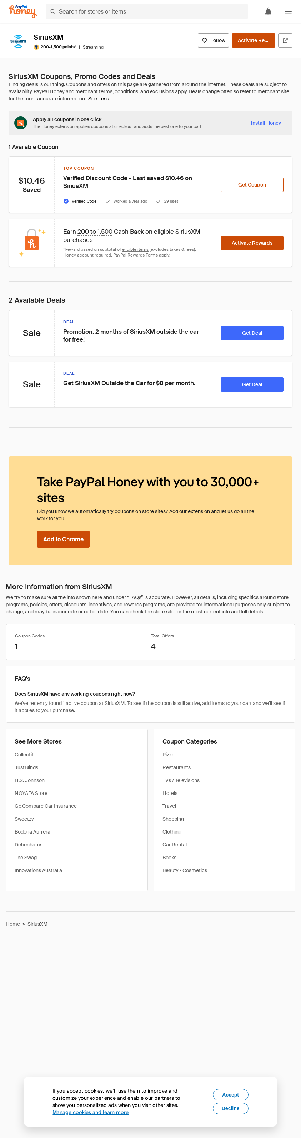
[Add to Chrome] (63, 539)
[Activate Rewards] (253, 40)
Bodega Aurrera (32, 832)
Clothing (171, 832)
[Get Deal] (252, 333)
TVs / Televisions (181, 780)
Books (169, 857)
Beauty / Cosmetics (184, 870)
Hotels (169, 793)
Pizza (168, 754)
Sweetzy (24, 819)
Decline (231, 1108)
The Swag (26, 857)
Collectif (24, 754)
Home (13, 924)
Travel (169, 806)
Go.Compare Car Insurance (46, 806)
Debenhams (28, 844)
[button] (288, 11)
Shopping (173, 819)
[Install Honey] (266, 123)
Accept (230, 1095)
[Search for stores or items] (147, 11)
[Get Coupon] (252, 185)
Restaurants (176, 767)
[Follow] (213, 40)
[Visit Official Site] (285, 40)
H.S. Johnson (30, 780)
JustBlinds (26, 767)
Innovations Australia (38, 870)
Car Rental (174, 844)
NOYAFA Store (31, 793)
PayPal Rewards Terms (135, 255)
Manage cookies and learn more (90, 1112)
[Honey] (23, 11)
